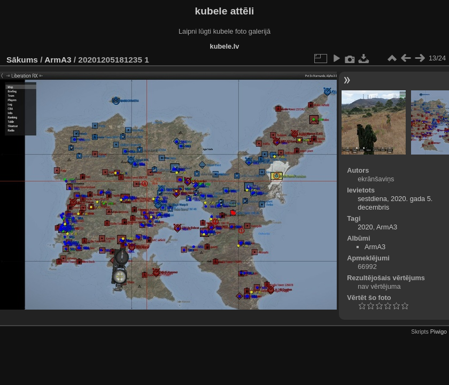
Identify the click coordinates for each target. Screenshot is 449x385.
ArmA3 (57, 59)
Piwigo (438, 331)
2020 (365, 227)
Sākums (22, 59)
